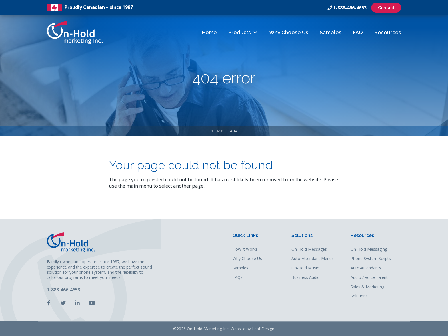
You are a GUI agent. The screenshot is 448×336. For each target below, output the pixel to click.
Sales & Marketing (367, 287)
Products (243, 32)
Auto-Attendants (366, 268)
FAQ (358, 32)
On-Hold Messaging (369, 249)
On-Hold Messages (309, 249)
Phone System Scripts (371, 258)
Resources (387, 32)
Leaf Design (263, 328)
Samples (330, 32)
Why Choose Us (288, 32)
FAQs (238, 277)
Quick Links (245, 235)
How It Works (245, 249)
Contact (386, 7)
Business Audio (305, 277)
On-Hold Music (305, 268)
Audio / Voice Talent (369, 277)
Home (209, 32)
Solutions (302, 235)
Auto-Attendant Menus (312, 258)
